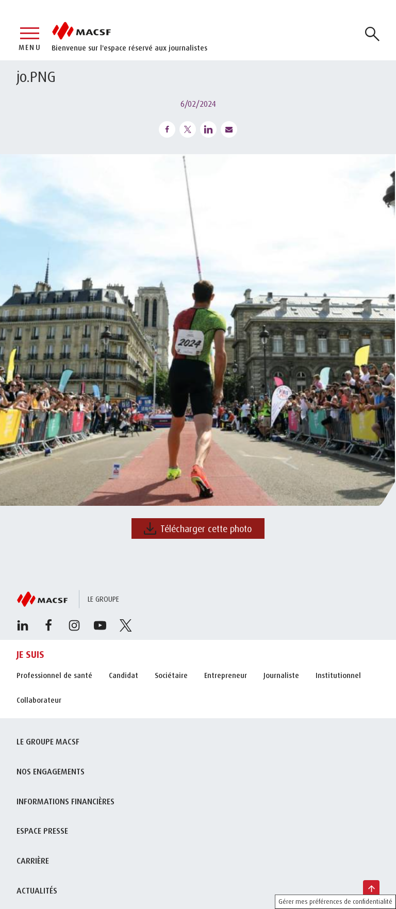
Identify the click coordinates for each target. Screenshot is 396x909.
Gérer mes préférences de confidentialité (335, 901)
